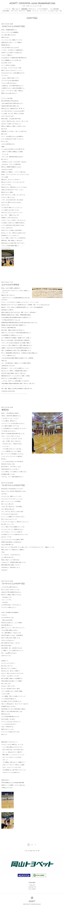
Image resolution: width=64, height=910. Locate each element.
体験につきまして (16, 9)
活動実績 (29, 10)
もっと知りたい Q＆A (53, 10)
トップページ (8, 9)
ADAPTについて (32, 9)
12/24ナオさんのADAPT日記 (13, 26)
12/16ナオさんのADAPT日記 (13, 485)
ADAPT (32, 901)
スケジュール (35, 10)
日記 (61, 10)
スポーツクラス (14, 10)
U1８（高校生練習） (55, 9)
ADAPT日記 (24, 9)
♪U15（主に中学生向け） (43, 9)
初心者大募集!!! (6, 10)
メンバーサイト (43, 10)
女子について (22, 10)
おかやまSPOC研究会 (10, 285)
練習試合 (5, 410)
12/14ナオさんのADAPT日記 (13, 584)
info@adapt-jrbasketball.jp (8, 391)
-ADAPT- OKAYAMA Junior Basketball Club (32, 3)
